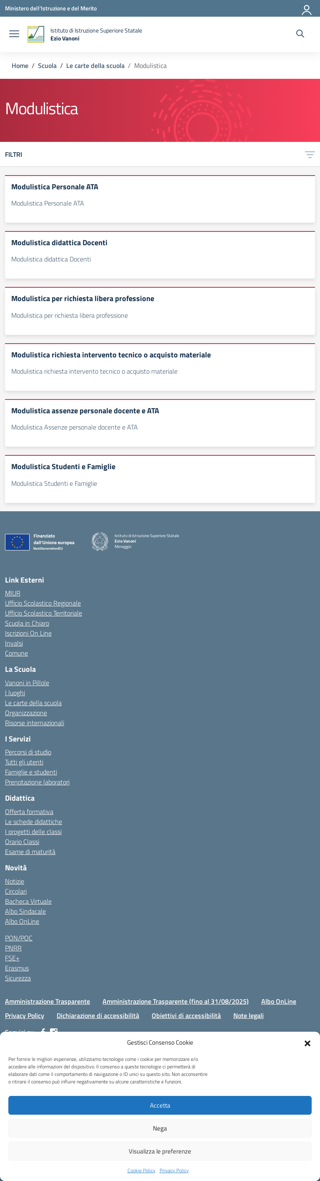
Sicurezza (18, 978)
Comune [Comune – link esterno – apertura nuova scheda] (16, 653)
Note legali (248, 1015)
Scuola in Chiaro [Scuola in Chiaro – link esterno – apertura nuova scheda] (27, 623)
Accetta (160, 1105)
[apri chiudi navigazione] (14, 35)
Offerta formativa (29, 812)
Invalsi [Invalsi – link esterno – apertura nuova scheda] (14, 643)
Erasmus (17, 968)
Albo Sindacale (25, 911)
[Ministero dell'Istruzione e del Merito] (51, 8)
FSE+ (12, 958)
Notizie (14, 881)
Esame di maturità (30, 852)
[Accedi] (307, 8)
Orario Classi (22, 842)
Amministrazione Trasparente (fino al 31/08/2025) (175, 1001)
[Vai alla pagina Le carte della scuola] (95, 65)
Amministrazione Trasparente (47, 1001)
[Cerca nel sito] (300, 34)
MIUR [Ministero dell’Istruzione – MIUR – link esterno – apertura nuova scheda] (12, 593)
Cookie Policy (141, 1170)
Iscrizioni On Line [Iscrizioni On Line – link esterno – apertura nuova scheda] (28, 633)
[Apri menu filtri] (310, 154)
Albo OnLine (22, 921)
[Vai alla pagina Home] (20, 65)
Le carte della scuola (33, 703)
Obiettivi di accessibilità (186, 1015)
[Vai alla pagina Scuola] (47, 65)
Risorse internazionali (34, 723)
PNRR (13, 948)
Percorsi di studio (28, 752)
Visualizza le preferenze (160, 1151)
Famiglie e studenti (31, 772)
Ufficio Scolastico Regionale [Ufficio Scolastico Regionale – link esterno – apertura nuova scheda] (43, 603)
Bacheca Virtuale (28, 901)
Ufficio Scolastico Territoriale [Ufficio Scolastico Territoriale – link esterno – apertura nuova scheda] (43, 613)
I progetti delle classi (33, 832)
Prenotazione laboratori (37, 782)
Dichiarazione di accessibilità (98, 1015)
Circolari (16, 891)
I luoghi (15, 693)
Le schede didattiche (33, 822)
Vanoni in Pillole (27, 683)
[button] (307, 1042)
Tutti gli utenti (24, 762)
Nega (160, 1128)
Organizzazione (26, 713)
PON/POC (18, 938)
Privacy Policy (174, 1170)
